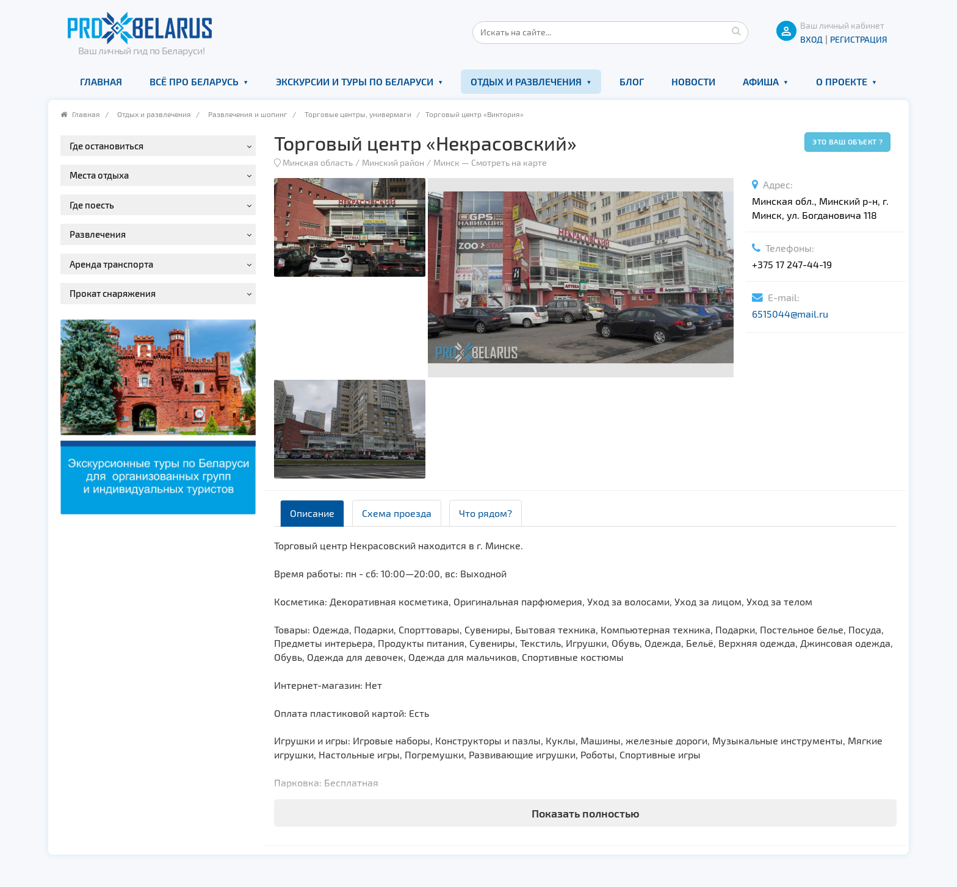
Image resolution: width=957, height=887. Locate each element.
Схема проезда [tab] (397, 513)
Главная (101, 81)
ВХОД (811, 39)
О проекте (841, 81)
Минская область (318, 162)
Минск (446, 162)
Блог (631, 81)
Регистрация (858, 39)
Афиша (761, 81)
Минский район (393, 162)
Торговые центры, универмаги (358, 114)
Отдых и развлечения (526, 81)
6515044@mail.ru (790, 313)
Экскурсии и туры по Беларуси (354, 81)
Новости (693, 81)
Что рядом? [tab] (485, 513)
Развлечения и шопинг (247, 114)
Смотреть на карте (509, 162)
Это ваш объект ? (847, 141)
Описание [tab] (312, 513)
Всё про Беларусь (194, 81)
